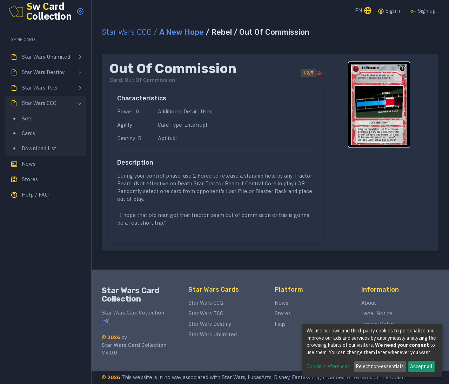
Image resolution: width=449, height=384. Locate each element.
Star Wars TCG (205, 313)
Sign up (423, 10)
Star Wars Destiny (209, 323)
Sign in (390, 10)
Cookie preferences (328, 366)
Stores (283, 313)
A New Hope (181, 32)
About (368, 302)
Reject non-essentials (380, 366)
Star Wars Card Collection (131, 295)
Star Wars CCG (127, 32)
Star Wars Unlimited (212, 334)
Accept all (421, 366)
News (281, 302)
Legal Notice (377, 313)
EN (363, 11)
